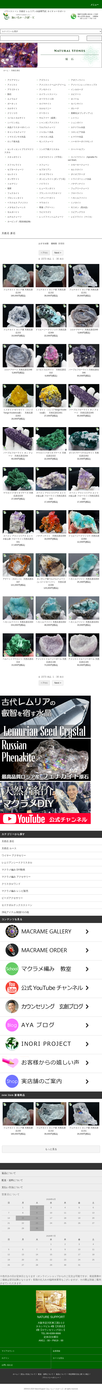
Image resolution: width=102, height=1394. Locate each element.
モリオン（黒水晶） (79, 207)
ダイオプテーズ (77, 174)
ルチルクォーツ (14, 217)
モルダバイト (13, 212)
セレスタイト (76, 169)
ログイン (5, 1358)
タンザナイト (13, 179)
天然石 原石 (15, 70)
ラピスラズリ (45, 212)
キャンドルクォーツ (16, 132)
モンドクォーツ (46, 141)
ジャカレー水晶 (46, 132)
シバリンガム (13, 122)
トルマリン (12, 184)
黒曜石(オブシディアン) (81, 113)
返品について (61, 1374)
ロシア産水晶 (13, 141)
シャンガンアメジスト (49, 122)
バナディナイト (77, 184)
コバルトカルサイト (16, 118)
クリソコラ (12, 113)
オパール (74, 99)
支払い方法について (28, 1374)
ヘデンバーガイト (47, 198)
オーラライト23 (46, 99)
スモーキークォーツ (79, 165)
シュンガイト (76, 122)
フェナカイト (13, 193)
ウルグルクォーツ (47, 127)
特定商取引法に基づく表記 (79, 1374)
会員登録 (56, 1351)
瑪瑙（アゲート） (47, 207)
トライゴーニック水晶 (80, 179)
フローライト (76, 193)
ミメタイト (75, 202)
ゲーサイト (44, 113)
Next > (57, 252)
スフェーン (44, 165)
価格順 (54, 243)
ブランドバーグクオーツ (50, 193)
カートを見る (58, 1358)
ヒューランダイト (47, 188)
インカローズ (76, 89)
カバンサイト (76, 104)
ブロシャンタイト (15, 198)
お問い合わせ (7, 1365)
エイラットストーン (48, 94)
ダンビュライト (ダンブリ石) (52, 179)
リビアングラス (77, 212)
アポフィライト (77, 80)
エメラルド (12, 99)
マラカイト (44, 202)
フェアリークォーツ (79, 188)
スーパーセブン (77, 149)
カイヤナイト (45, 104)
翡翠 (9, 188)
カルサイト (12, 108)
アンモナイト (45, 89)
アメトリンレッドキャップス (83, 85)
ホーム (5, 70)
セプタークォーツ (15, 169)
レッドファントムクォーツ (51, 217)
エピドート (75, 94)
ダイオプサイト (46, 174)
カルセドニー (45, 108)
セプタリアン (45, 169)
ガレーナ (74, 108)
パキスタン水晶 (46, 137)
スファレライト (14, 165)
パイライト (44, 184)
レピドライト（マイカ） (81, 217)
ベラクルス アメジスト (17, 202)
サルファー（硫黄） (48, 118)
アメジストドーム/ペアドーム (52, 85)
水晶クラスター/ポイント (18, 127)
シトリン (74, 118)
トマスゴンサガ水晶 (16, 137)
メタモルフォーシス (16, 207)
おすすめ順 (43, 243)
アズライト (44, 80)
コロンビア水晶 (77, 132)
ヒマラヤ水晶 (76, 137)
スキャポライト (14, 157)
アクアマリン (13, 80)
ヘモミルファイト (78, 198)
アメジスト (12, 85)
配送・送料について (45, 1374)
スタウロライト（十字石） (51, 157)
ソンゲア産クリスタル (49, 149)
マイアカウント (8, 1351)
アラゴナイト (13, 89)
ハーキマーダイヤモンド (81, 141)
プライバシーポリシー (50, 1377)
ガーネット (12, 104)
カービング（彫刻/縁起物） (19, 221)
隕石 (9, 94)
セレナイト (12, 174)
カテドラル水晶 (77, 127)
